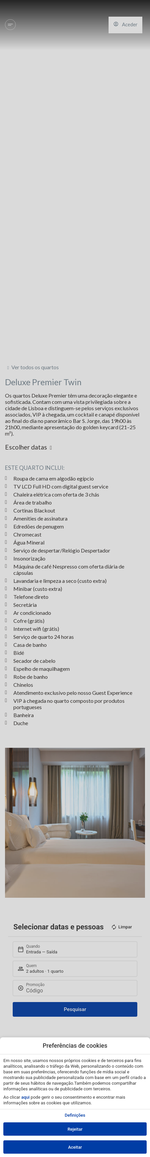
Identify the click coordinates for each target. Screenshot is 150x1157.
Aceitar (75, 1147)
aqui (25, 1097)
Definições (75, 1115)
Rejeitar (75, 1129)
